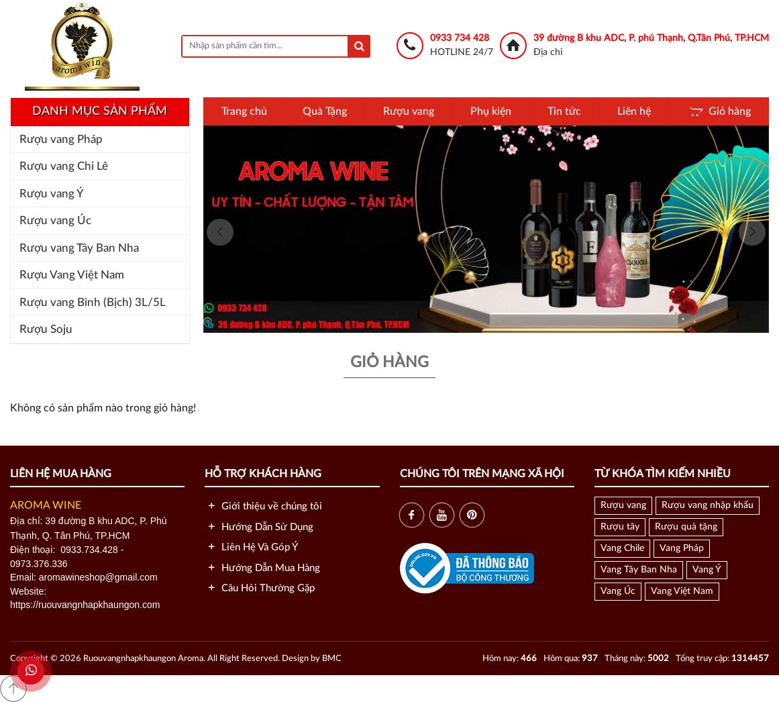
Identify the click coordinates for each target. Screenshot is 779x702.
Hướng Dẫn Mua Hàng (262, 568)
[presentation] (220, 232)
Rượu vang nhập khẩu (708, 505)
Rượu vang (408, 111)
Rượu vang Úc (55, 220)
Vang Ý (706, 569)
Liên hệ (634, 111)
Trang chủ (244, 111)
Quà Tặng (325, 111)
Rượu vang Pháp (61, 139)
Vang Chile (622, 548)
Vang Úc (618, 591)
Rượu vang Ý (51, 193)
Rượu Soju (45, 329)
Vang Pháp (682, 548)
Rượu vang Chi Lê (63, 166)
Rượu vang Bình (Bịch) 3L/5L (92, 302)
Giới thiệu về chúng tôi (263, 506)
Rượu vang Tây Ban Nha (79, 248)
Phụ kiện (490, 111)
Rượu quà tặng (686, 527)
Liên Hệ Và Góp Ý (251, 547)
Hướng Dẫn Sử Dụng (259, 527)
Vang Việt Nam (682, 591)
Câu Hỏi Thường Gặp (260, 588)
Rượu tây (620, 527)
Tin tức (564, 111)
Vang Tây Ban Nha (639, 569)
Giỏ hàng (719, 111)
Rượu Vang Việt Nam (71, 275)
